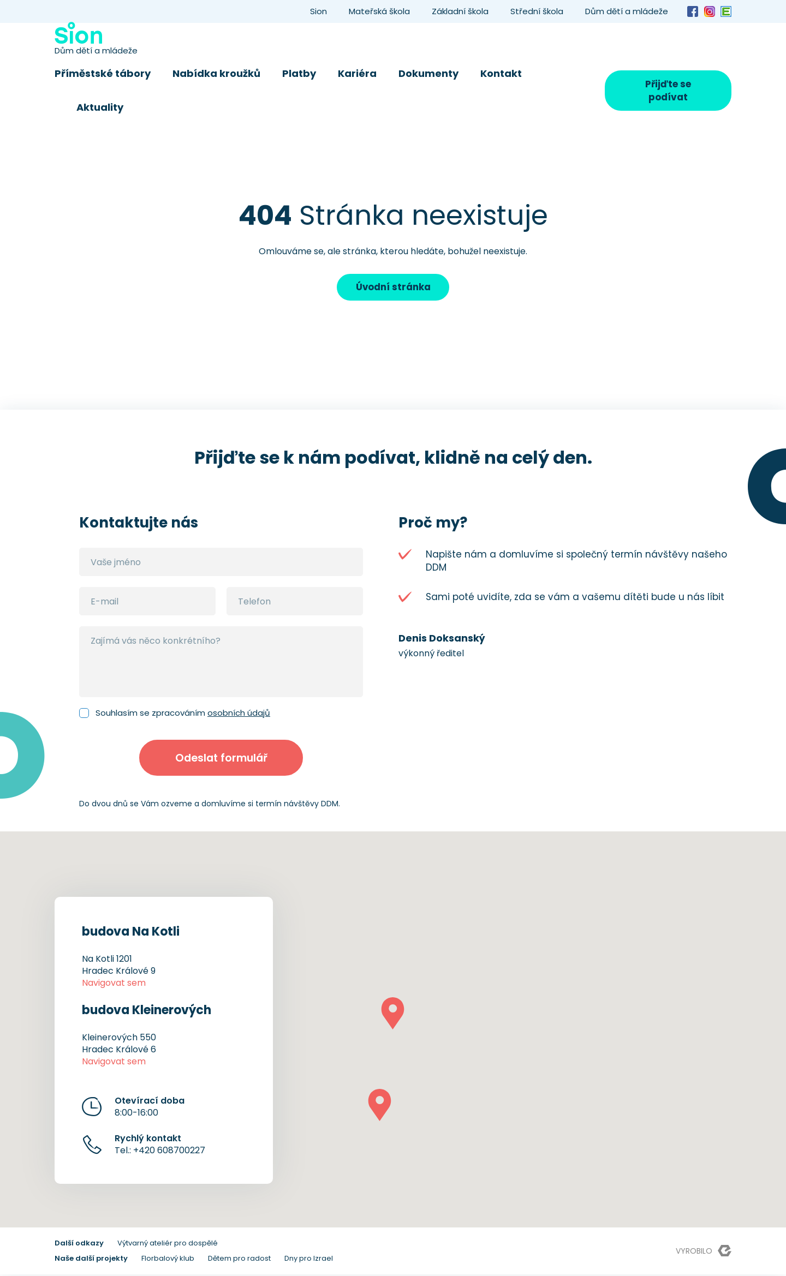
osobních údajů (238, 713)
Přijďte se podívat (668, 90)
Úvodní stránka (393, 287)
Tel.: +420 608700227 (160, 1146)
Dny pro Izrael (308, 1260)
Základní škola (460, 11)
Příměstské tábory (103, 73)
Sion (318, 11)
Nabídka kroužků (216, 73)
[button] (392, 1015)
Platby (299, 73)
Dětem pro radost (239, 1260)
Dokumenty (428, 73)
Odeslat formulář (221, 758)
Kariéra (357, 73)
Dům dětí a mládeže (626, 11)
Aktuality (99, 107)
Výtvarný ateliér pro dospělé (167, 1244)
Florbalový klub (167, 1260)
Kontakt (501, 73)
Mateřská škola (379, 11)
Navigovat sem (114, 984)
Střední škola (536, 11)
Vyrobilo (703, 1252)
